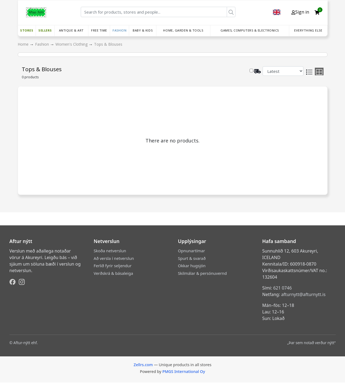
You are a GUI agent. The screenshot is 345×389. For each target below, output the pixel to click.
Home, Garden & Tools (183, 30)
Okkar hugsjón (192, 265)
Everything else (308, 30)
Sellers (45, 30)
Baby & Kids (143, 30)
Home (24, 44)
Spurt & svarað (192, 258)
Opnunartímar (191, 250)
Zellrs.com (143, 364)
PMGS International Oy (183, 371)
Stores (26, 30)
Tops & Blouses (108, 44)
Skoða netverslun (110, 250)
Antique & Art (71, 30)
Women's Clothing (72, 44)
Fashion (119, 30)
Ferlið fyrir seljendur (113, 265)
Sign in (300, 12)
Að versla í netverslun (114, 258)
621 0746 (282, 288)
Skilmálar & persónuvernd (202, 273)
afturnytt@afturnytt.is (303, 294)
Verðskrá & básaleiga (113, 273)
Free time (99, 30)
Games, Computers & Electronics (249, 30)
